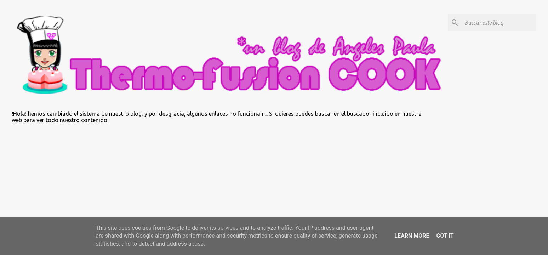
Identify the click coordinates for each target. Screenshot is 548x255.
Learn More (411, 235)
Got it (444, 235)
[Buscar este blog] (499, 22)
